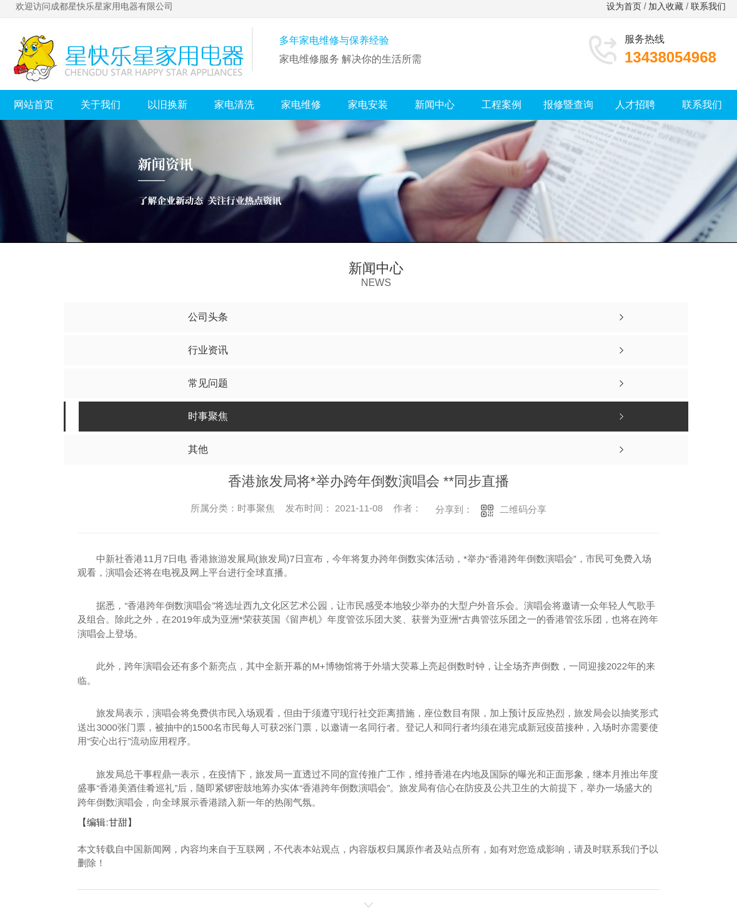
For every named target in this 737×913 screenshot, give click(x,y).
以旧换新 (167, 104)
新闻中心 (435, 104)
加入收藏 (665, 6)
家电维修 (301, 104)
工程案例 (502, 104)
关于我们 (101, 104)
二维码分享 (523, 509)
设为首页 (623, 6)
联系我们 (709, 6)
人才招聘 (635, 104)
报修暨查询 (568, 104)
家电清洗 (234, 104)
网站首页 (34, 104)
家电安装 (368, 104)
